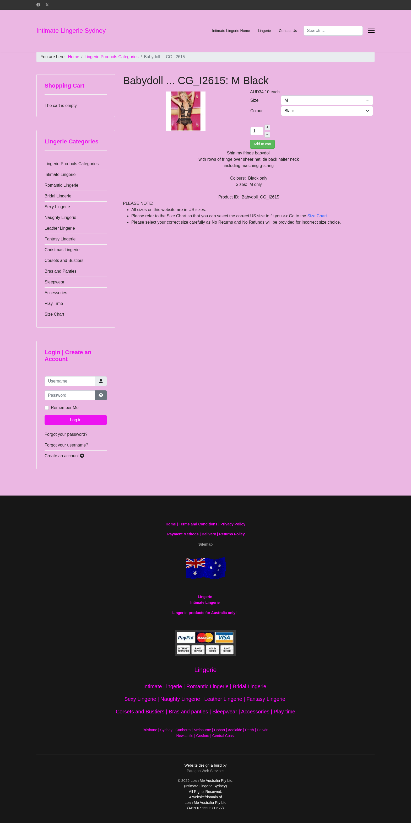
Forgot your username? (66, 445)
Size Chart (54, 314)
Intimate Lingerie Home (231, 31)
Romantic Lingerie (61, 185)
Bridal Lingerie (58, 196)
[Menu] (371, 31)
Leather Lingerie (60, 228)
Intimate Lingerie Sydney (71, 31)
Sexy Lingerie (57, 207)
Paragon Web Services (205, 771)
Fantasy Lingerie (60, 239)
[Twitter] (47, 5)
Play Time (54, 303)
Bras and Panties (61, 271)
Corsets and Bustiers (64, 260)
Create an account (64, 456)
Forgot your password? (66, 434)
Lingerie (264, 31)
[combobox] (333, 31)
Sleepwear (54, 282)
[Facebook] (38, 5)
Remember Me (65, 407)
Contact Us (288, 31)
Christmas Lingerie (62, 250)
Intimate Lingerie (60, 174)
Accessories (56, 293)
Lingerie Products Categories (72, 164)
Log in (76, 420)
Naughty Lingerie (60, 217)
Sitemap (205, 544)
